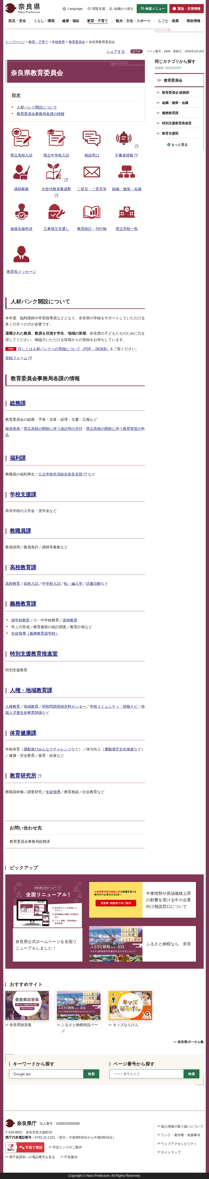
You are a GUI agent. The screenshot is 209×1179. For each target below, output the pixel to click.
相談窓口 (91, 155)
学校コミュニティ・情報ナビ (114, 707)
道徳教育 (70, 620)
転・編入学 (73, 584)
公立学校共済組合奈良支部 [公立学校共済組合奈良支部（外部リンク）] (60, 474)
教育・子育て (38, 42)
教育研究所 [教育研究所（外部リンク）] (23, 776)
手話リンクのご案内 (67, 1147)
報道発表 (12, 429)
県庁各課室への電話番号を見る (32, 1157)
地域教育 (31, 707)
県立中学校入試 (56, 155)
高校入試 (31, 584)
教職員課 (20, 531)
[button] (72, 9)
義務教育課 (23, 604)
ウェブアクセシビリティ (179, 1144)
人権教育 (12, 707)
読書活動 (93, 584)
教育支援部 (170, 133)
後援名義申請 (21, 229)
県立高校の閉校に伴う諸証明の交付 (53, 429)
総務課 (18, 403)
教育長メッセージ (21, 272)
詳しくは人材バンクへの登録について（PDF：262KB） (64, 349)
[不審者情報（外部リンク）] (126, 146)
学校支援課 (23, 494)
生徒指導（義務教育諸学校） (35, 633)
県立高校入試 (21, 155)
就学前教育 (20, 620)
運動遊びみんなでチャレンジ (47, 749)
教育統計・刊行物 (92, 229)
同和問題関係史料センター (64, 707)
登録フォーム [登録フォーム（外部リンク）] (16, 358)
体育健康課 (23, 733)
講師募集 (21, 189)
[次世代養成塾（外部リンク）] (56, 180)
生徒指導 (53, 792)
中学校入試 (51, 584)
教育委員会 (77, 42)
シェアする (116, 52)
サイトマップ (171, 1152)
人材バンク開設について (37, 107)
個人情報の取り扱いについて (182, 1126)
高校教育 (12, 584)
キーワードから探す (33, 1064)
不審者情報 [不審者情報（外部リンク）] (124, 155)
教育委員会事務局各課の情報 (40, 114)
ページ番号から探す (134, 1064)
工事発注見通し (56, 229)
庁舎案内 (70, 1157)
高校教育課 (23, 567)
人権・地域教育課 (31, 690)
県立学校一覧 (127, 229)
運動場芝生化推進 (119, 749)
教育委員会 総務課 (175, 92)
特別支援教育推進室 (34, 654)
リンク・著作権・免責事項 (180, 1135)
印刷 (138, 51)
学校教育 (58, 42)
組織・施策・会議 (126, 189)
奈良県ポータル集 (191, 1042)
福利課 (18, 458)
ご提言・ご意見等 (92, 189)
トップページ (15, 42)
